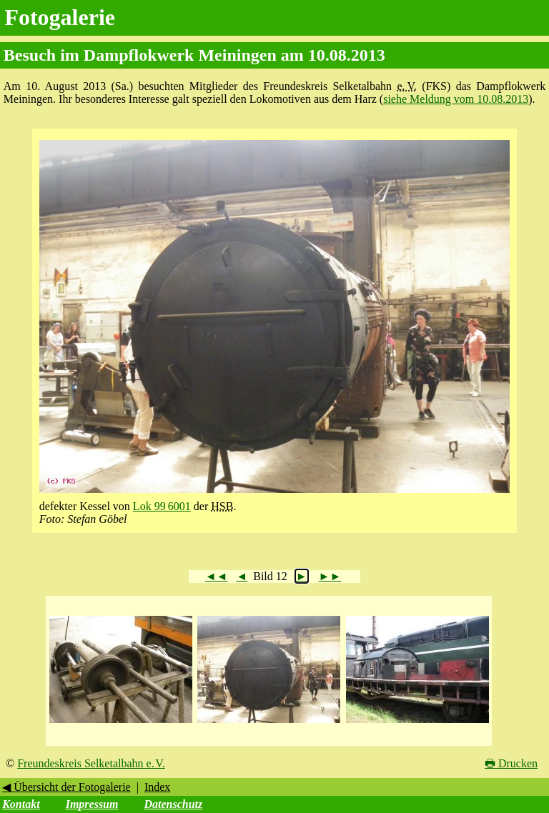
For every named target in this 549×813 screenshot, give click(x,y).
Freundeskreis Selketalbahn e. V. (91, 763)
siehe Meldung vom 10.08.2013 (455, 99)
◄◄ (216, 576)
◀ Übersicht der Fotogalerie (66, 787)
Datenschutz (173, 804)
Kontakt (20, 804)
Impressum (92, 804)
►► (330, 576)
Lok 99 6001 (162, 506)
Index (157, 787)
